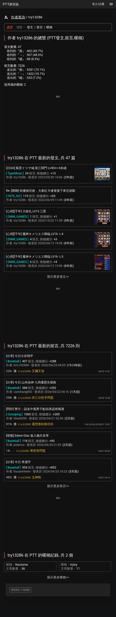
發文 (30, 27)
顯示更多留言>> (58, 486)
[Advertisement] (58, 123)
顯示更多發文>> (58, 276)
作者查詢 (18, 17)
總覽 (10, 27)
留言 (40, 27)
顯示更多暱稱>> (58, 577)
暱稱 (49, 27)
